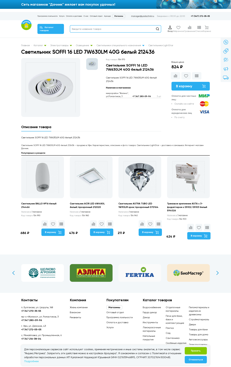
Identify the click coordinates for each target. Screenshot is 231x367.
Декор (146, 317)
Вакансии (75, 312)
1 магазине (32, 212)
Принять (196, 350)
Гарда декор (150, 312)
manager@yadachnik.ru (142, 16)
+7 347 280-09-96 (141, 96)
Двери (192, 324)
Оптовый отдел (96, 16)
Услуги (62, 16)
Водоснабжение (152, 307)
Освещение (84, 45)
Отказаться (196, 359)
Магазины (118, 16)
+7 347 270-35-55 (31, 310)
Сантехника (172, 338)
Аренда (107, 16)
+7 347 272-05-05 (31, 329)
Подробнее (31, 361)
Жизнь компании (79, 307)
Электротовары (61, 45)
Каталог (40, 45)
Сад (168, 333)
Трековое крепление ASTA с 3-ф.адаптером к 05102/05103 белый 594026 (187, 207)
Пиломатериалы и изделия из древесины (199, 311)
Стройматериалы (199, 319)
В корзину (190, 86)
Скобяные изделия (176, 343)
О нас (86, 16)
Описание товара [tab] (36, 127)
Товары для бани (198, 329)
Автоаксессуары (198, 339)
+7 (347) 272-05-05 (200, 16)
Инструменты (150, 322)
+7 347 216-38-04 (31, 338)
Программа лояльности (47, 16)
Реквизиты (75, 317)
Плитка (170, 328)
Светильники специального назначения (120, 45)
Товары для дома (198, 334)
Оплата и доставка (74, 16)
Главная (25, 45)
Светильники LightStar (160, 45)
